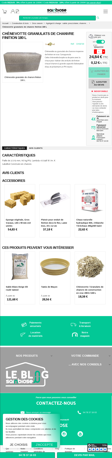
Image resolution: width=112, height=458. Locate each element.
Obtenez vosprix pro (99, 36)
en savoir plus (93, 2)
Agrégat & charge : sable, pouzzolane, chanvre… (67, 23)
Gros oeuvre (37, 23)
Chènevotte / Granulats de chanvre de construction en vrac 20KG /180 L (89, 290)
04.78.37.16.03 (102, 141)
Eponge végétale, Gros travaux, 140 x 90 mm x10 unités (18, 223)
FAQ (57, 449)
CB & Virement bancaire (102, 128)
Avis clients (35, 148)
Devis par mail (84, 455)
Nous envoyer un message (38, 412)
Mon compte (13, 12)
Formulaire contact (101, 138)
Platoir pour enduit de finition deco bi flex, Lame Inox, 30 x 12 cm (54, 223)
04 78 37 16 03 (90, 412)
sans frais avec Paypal (103, 119)
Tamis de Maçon (49, 287)
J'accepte (44, 444)
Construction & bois (20, 23)
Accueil (5, 23)
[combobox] (57, 18)
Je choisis (18, 444)
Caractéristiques (14, 148)
